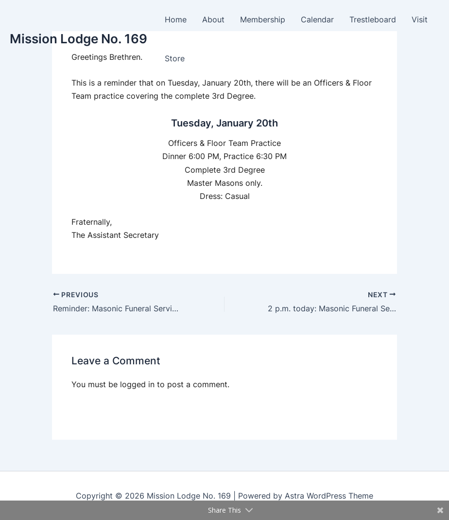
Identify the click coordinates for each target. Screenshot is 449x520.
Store (175, 58)
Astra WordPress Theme (329, 496)
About (213, 19)
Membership (262, 19)
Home (176, 19)
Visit (420, 19)
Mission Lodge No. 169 (78, 38)
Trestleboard (372, 19)
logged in (137, 384)
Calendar (317, 19)
